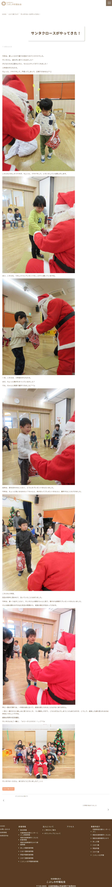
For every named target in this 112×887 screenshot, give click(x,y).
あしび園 (96, 833)
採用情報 (3, 824)
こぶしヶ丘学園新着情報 (29, 853)
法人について (48, 818)
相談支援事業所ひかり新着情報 (29, 835)
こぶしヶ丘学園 (98, 847)
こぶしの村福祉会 (56, 872)
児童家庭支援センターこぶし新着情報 (29, 825)
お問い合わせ (5, 821)
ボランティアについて (52, 825)
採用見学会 (4, 827)
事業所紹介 (95, 818)
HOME (2, 818)
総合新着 (23, 822)
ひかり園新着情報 (26, 850)
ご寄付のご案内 (50, 822)
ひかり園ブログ (8, 789)
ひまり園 (96, 837)
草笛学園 (96, 840)
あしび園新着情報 (26, 840)
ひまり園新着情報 (26, 843)
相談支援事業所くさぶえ (102, 826)
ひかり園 (96, 843)
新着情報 (22, 818)
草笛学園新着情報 (26, 846)
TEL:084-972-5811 (56, 880)
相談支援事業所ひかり (101, 830)
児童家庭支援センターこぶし (102, 822)
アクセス (70, 818)
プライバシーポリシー (56, 884)
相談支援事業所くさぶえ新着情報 (29, 830)
